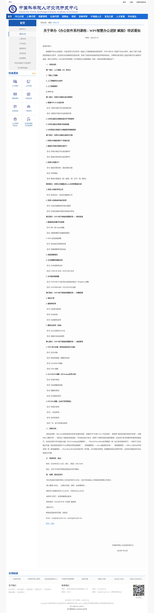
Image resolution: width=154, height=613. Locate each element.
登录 (124, 2)
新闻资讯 (22, 48)
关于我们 (12, 585)
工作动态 (22, 44)
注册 (131, 2)
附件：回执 (50, 523)
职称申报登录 (142, 2)
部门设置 (20, 589)
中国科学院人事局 (34, 579)
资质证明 (29, 589)
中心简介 (12, 589)
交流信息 (22, 53)
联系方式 (38, 589)
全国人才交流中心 (136, 579)
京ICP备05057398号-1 (77, 606)
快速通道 (22, 58)
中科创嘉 (47, 589)
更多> (34, 73)
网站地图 (12, 592)
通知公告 (22, 34)
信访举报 (20, 592)
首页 (49, 23)
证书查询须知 (23, 68)
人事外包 (22, 39)
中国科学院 (17, 579)
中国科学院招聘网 (68, 579)
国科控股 (85, 579)
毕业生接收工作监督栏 (22, 63)
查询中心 (22, 29)
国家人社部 (102, 579)
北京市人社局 (119, 579)
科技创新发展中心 (51, 579)
